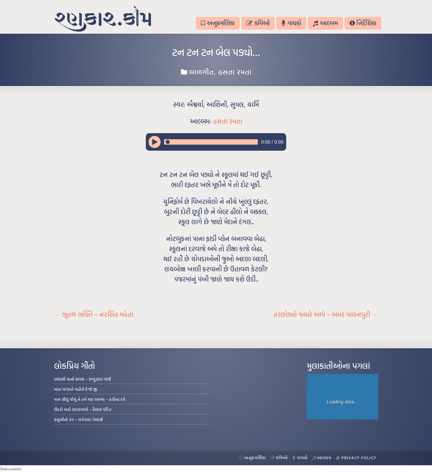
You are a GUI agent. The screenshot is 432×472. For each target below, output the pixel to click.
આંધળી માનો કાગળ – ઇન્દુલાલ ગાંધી (82, 379)
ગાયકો (291, 23)
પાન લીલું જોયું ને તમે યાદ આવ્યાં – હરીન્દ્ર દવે (89, 399)
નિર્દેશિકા (363, 23)
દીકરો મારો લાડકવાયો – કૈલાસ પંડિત (82, 409)
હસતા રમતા (235, 72)
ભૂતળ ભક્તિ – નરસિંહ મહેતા (93, 314)
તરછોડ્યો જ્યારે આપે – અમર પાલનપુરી (325, 314)
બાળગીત (201, 72)
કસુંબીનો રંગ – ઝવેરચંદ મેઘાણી (78, 419)
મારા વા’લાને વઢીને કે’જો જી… (77, 389)
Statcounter (11, 469)
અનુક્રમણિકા (218, 23)
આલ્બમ (325, 23)
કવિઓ (257, 23)
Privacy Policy (356, 457)
